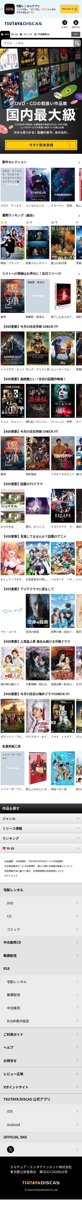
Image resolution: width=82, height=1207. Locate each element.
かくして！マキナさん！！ (16, 581)
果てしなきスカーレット (65, 319)
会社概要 (8, 863)
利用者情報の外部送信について (48, 873)
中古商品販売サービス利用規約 (19, 868)
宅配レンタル (17, 984)
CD (20, 36)
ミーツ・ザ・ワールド (14, 791)
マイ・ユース (8, 634)
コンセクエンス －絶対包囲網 (44, 208)
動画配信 (10, 958)
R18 (75, 36)
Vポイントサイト (15, 1089)
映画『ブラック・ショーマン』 (19, 265)
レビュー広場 (13, 1076)
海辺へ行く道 (59, 791)
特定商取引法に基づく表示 (17, 873)
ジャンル (41, 821)
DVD (8, 36)
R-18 (41, 851)
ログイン (76, 29)
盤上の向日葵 (59, 265)
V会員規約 (21, 863)
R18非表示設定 (18, 1023)
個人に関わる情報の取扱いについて (55, 868)
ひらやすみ (7, 529)
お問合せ (10, 1063)
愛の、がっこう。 (36, 529)
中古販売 (13, 1010)
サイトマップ (10, 878)
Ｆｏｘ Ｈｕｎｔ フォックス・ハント (24, 424)
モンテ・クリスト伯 (37, 371)
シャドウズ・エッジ (12, 371)
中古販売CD (53, 36)
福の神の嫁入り (10, 686)
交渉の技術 (32, 634)
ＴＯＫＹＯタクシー (63, 476)
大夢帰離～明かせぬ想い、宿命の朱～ (48, 686)
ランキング (41, 841)
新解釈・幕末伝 (35, 319)
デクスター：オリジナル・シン (44, 739)
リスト (64, 29)
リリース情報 (41, 831)
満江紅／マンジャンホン (40, 424)
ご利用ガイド (13, 1036)
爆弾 (3, 319)
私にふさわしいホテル (39, 791)
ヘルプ (8, 1049)
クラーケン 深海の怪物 (65, 208)
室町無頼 (31, 476)
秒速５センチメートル (39, 265)
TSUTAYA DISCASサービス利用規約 (45, 863)
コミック (34, 36)
